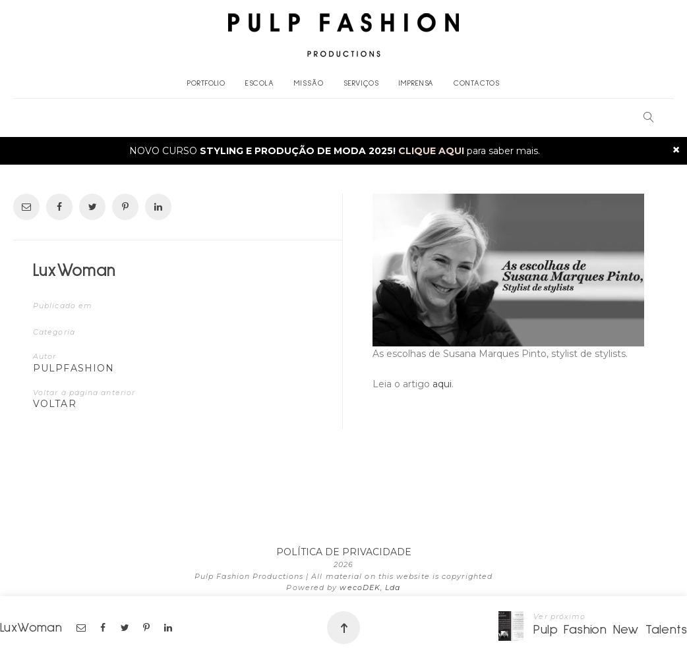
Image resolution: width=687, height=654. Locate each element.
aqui (442, 384)
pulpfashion (73, 368)
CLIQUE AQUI (431, 151)
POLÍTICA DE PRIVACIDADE (343, 552)
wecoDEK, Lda (370, 587)
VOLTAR (54, 404)
